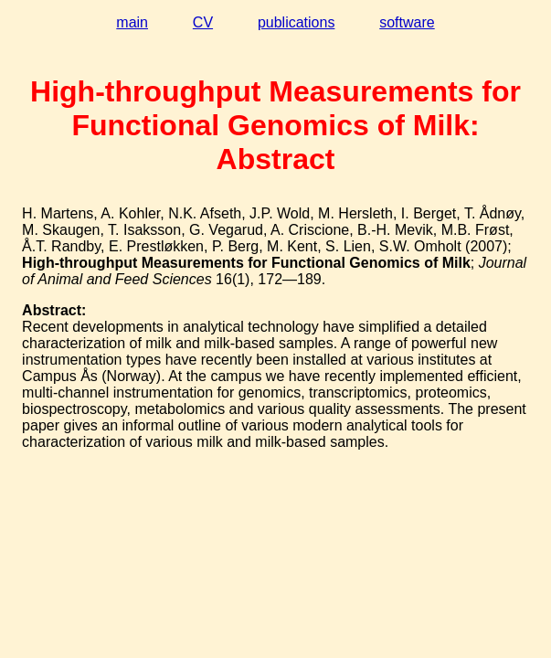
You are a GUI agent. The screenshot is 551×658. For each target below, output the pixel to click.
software (406, 22)
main (132, 22)
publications (296, 22)
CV (203, 22)
